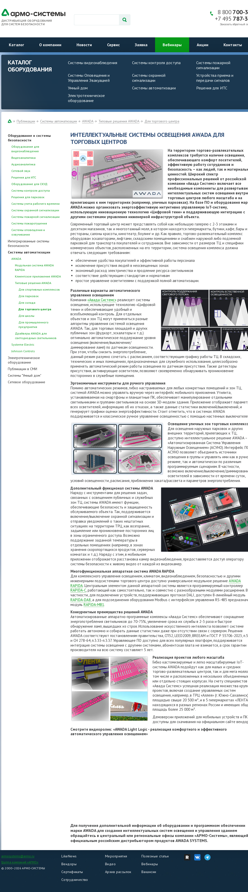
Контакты (233, 44)
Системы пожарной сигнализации (35, 217)
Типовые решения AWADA (118, 121)
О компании (50, 44)
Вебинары (172, 44)
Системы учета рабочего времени (35, 204)
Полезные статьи (155, 856)
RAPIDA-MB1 (94, 604)
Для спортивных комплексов (39, 289)
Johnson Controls (23, 351)
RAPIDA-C (78, 590)
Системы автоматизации (154, 87)
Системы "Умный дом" (24, 375)
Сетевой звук (20, 171)
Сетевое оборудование (26, 382)
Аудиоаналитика (23, 164)
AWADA (87, 121)
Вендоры (69, 864)
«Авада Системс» (101, 299)
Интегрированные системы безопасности (28, 243)
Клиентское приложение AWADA (38, 276)
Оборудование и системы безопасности (29, 137)
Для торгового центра (161, 121)
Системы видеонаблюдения (92, 62)
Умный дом (78, 87)
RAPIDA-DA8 (80, 599)
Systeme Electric (22, 344)
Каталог (16, 44)
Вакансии (148, 872)
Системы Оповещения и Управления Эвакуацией (89, 78)
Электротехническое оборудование (86, 98)
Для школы (26, 316)
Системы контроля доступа (156, 62)
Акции (202, 44)
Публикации (26, 121)
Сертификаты (72, 872)
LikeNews (69, 856)
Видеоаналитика (23, 158)
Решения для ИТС (211, 87)
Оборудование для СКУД (29, 184)
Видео (110, 864)
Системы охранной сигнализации (148, 78)
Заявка (141, 44)
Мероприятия (116, 856)
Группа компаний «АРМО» (19, 862)
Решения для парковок (27, 197)
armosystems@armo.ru (17, 856)
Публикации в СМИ (22, 369)
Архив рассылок (118, 872)
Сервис (113, 44)
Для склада (26, 302)
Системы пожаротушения (29, 223)
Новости (84, 44)
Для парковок (28, 296)
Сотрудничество (74, 879)
